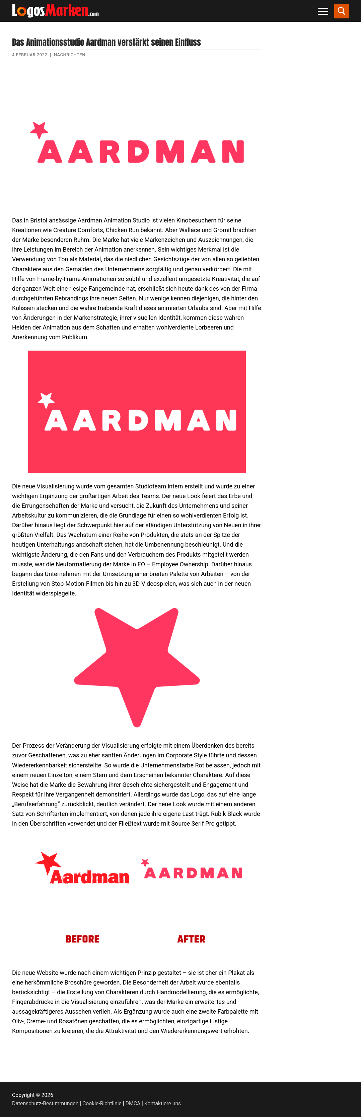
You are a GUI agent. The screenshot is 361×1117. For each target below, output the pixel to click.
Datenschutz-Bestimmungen (45, 1103)
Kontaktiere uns (162, 1103)
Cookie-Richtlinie (102, 1103)
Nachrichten (69, 54)
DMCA (133, 1103)
